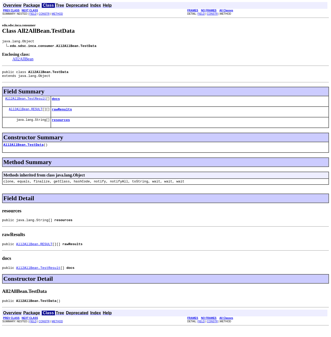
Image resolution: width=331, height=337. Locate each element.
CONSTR (44, 13)
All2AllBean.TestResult (25, 101)
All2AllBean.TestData (23, 150)
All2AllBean (23, 60)
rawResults (62, 113)
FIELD (33, 13)
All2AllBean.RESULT (26, 113)
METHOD (57, 13)
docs (56, 101)
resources (61, 124)
